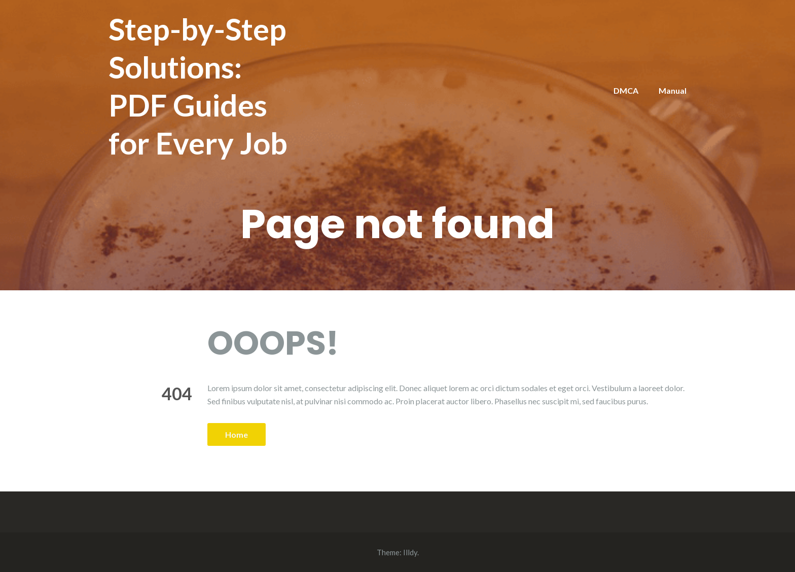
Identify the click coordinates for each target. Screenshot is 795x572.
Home (236, 434)
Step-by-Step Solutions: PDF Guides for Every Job (198, 86)
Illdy (410, 552)
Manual (672, 90)
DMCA (625, 90)
